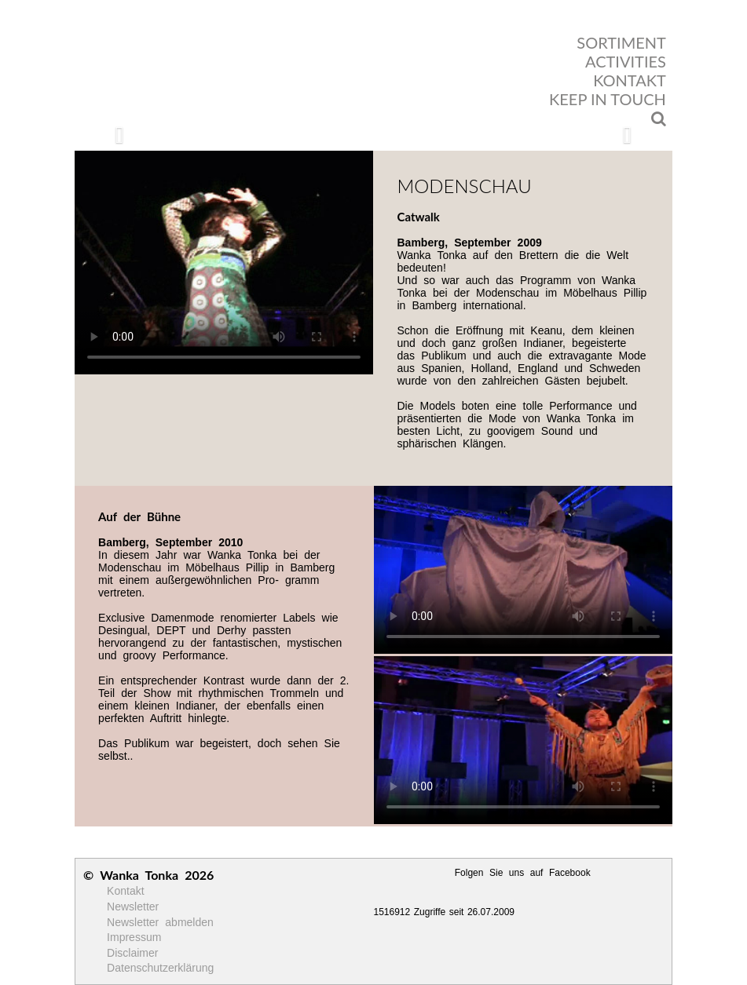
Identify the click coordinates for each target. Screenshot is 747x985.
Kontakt (125, 891)
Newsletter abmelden (160, 922)
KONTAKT (629, 80)
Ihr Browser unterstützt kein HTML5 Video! (224, 262)
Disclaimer (132, 953)
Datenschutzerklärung (160, 967)
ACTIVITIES (625, 61)
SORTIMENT (621, 42)
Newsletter (133, 906)
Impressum (134, 937)
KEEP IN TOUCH (607, 98)
